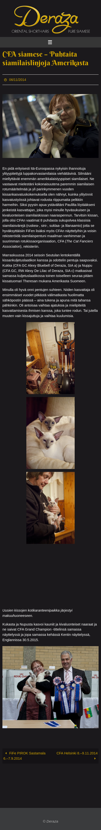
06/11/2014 (17, 80)
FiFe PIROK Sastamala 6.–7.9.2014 (24, 755)
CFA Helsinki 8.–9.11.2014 (77, 755)
